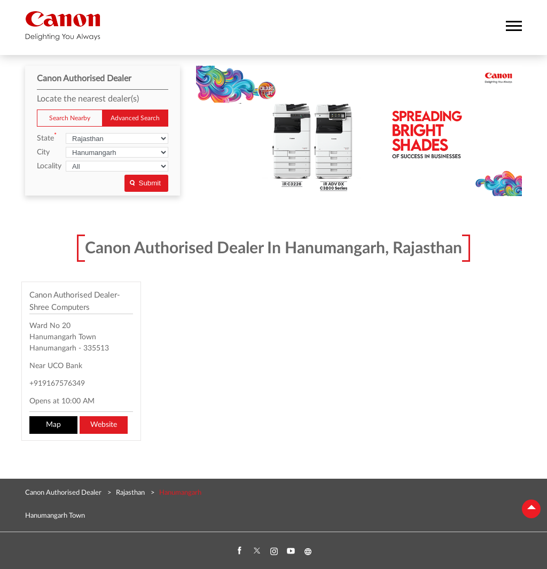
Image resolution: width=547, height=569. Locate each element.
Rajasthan (130, 492)
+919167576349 (57, 383)
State (47, 137)
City (43, 152)
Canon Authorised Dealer (64, 492)
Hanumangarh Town (55, 515)
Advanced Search (135, 118)
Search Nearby (69, 118)
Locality (49, 166)
